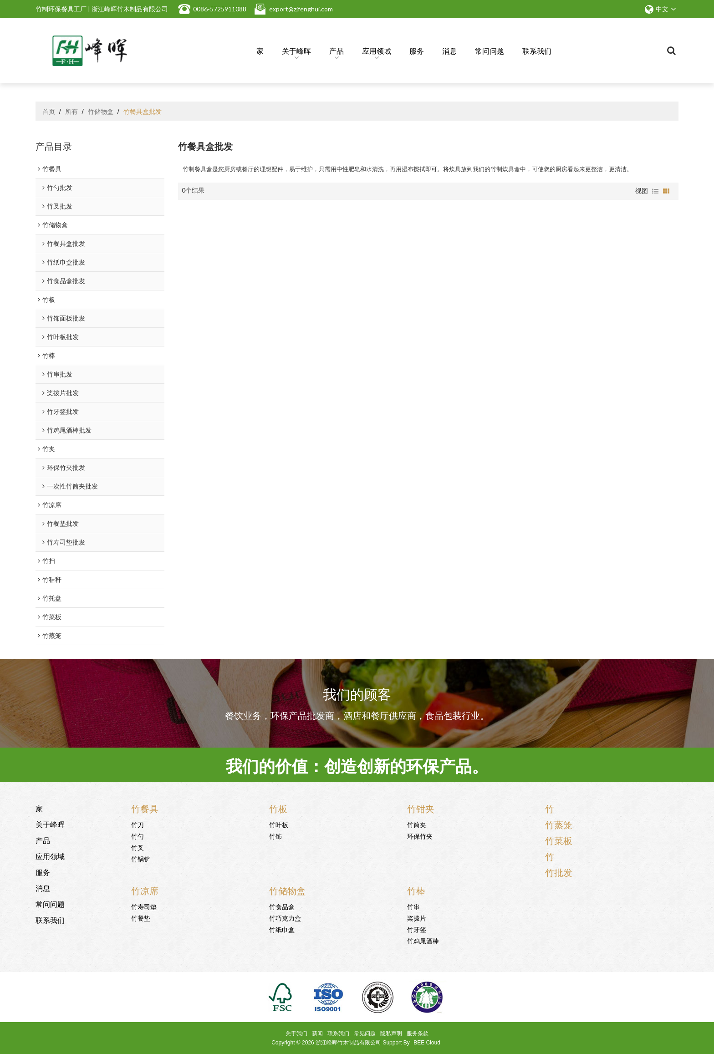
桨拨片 (416, 917)
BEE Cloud (426, 1042)
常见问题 (365, 1033)
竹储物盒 (100, 111)
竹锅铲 (140, 858)
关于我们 (296, 1033)
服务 (416, 50)
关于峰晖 (296, 52)
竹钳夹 (420, 808)
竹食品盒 (282, 906)
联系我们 (536, 50)
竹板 (278, 808)
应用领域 (376, 52)
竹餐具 (144, 808)
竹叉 (137, 847)
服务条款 (417, 1033)
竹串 (413, 906)
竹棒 (416, 890)
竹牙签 (416, 929)
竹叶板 (278, 824)
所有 (71, 111)
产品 (336, 52)
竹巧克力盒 (285, 917)
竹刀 (137, 824)
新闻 (317, 1033)
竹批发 (558, 872)
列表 (655, 191)
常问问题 (489, 50)
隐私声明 (391, 1033)
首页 (48, 111)
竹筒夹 (416, 824)
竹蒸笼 (558, 824)
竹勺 (137, 835)
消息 (449, 50)
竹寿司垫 (144, 906)
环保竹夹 (420, 835)
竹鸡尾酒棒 (423, 940)
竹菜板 (558, 840)
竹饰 (275, 835)
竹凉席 (144, 890)
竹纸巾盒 (282, 929)
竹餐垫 (140, 917)
